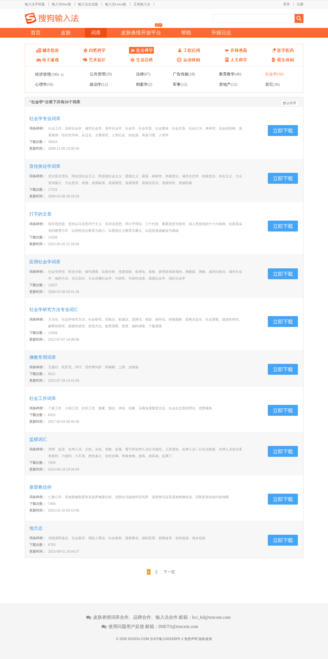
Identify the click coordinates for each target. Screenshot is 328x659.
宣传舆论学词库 (44, 166)
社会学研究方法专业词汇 (53, 309)
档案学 (144, 84)
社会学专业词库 (44, 118)
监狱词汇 (38, 439)
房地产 (228, 84)
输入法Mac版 (61, 4)
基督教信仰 (40, 487)
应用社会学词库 (44, 261)
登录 (286, 4)
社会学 (274, 74)
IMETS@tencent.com (178, 626)
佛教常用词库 (42, 357)
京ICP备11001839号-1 (166, 639)
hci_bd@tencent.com (211, 617)
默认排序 (289, 103)
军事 (180, 84)
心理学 (44, 84)
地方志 (36, 528)
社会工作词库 (42, 398)
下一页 (169, 572)
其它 (272, 84)
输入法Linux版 (116, 4)
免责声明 (191, 639)
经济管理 (47, 74)
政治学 (99, 84)
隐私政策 (205, 639)
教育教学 (230, 74)
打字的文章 (40, 214)
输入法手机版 (35, 4)
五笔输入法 (141, 4)
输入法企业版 (88, 4)
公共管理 (101, 74)
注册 (300, 4)
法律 (143, 74)
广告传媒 (184, 74)
